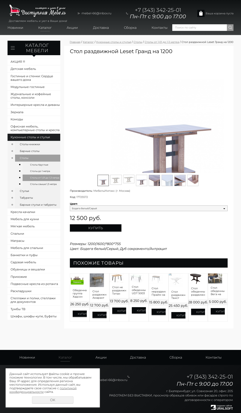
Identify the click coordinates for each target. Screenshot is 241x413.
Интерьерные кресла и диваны (35, 105)
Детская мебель (23, 69)
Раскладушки (21, 291)
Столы (24, 158)
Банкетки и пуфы (24, 255)
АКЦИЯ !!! (18, 61)
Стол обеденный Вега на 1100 (218, 291)
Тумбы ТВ (18, 309)
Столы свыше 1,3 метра (43, 184)
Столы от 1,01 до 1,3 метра (44, 177)
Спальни (17, 233)
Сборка (130, 28)
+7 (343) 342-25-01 (158, 10)
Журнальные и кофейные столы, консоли (31, 95)
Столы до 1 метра (40, 171)
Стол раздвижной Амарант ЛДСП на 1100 (99, 294)
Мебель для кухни (25, 219)
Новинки (15, 28)
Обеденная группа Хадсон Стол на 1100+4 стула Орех (80, 293)
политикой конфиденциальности (43, 390)
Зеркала (17, 112)
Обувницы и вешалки (28, 269)
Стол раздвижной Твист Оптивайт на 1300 (178, 295)
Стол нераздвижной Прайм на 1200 (159, 291)
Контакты (160, 28)
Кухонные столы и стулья (30, 137)
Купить (95, 228)
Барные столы (30, 151)
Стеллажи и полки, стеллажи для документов (33, 300)
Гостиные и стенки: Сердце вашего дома (32, 78)
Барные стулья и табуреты (38, 204)
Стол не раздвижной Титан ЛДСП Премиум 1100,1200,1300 (119, 290)
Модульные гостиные (28, 87)
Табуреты (26, 197)
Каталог (45, 28)
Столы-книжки (30, 144)
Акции (72, 28)
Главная (75, 42)
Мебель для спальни (27, 248)
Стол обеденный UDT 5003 (139, 290)
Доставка (101, 28)
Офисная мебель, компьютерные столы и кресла (35, 128)
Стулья (24, 191)
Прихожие (19, 277)
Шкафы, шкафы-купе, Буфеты (34, 316)
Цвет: (74, 203)
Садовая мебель (23, 262)
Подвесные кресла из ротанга (34, 284)
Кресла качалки (23, 212)
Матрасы (17, 241)
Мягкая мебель (23, 226)
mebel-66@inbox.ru (96, 13)
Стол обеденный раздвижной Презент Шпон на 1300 (198, 291)
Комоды (17, 119)
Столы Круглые (39, 164)
